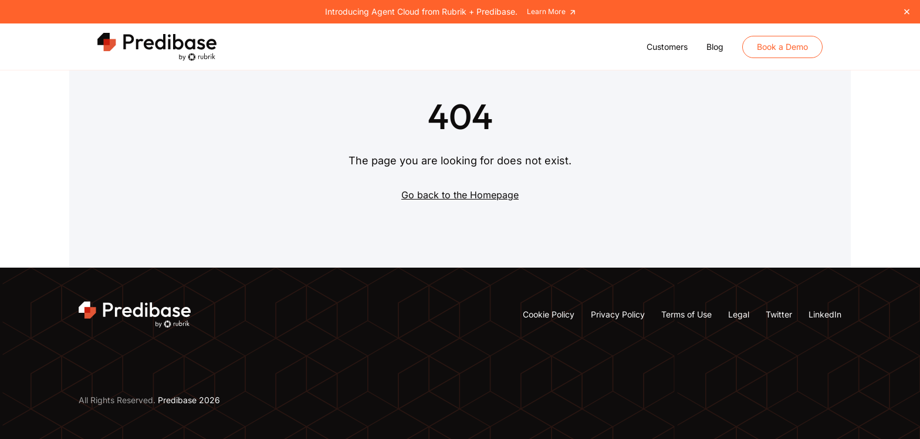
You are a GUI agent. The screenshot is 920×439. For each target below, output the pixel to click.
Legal (738, 314)
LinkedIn (825, 314)
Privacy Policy (618, 314)
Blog (714, 47)
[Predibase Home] (158, 47)
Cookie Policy (548, 314)
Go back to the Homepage (460, 195)
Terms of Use (686, 314)
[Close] (906, 12)
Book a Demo (782, 47)
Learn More (552, 12)
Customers (667, 47)
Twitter (779, 314)
